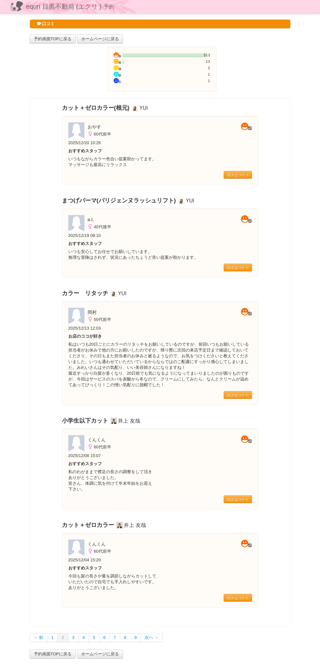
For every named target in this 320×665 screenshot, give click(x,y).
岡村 (92, 312)
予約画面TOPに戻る (53, 38)
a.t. (91, 219)
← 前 (39, 637)
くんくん (97, 439)
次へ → (152, 637)
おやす (94, 126)
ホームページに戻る (100, 38)
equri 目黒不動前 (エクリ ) (70, 6)
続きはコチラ (237, 175)
